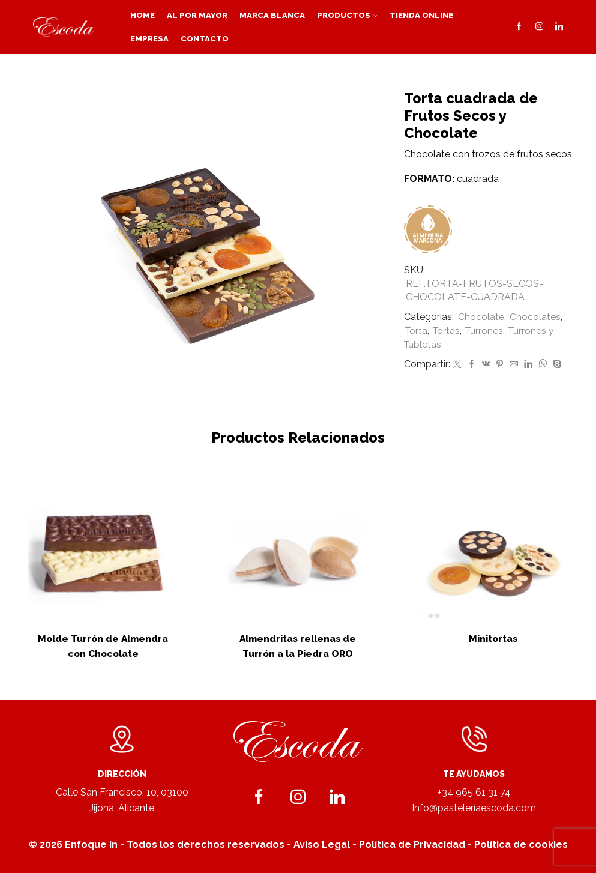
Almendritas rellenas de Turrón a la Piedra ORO (298, 646)
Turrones (487, 330)
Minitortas (493, 638)
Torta (417, 330)
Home (142, 15)
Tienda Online (421, 15)
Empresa (149, 38)
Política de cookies (521, 844)
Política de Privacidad (412, 844)
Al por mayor (197, 15)
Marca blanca (272, 15)
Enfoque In (91, 844)
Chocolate (481, 316)
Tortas (448, 330)
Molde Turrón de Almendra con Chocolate (103, 646)
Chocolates (535, 316)
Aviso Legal (321, 844)
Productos (347, 15)
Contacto (205, 38)
